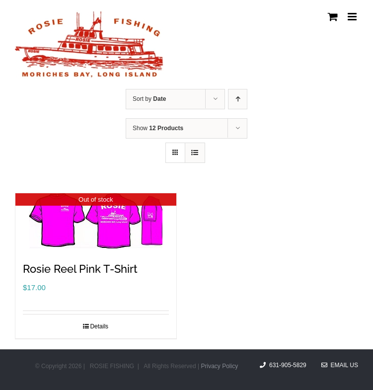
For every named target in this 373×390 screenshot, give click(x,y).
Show (158, 128)
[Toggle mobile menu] (353, 16)
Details (99, 326)
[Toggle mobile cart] (333, 16)
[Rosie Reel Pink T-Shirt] (95, 220)
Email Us (339, 365)
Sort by (149, 98)
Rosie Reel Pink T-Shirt (80, 268)
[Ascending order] (237, 99)
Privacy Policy (219, 366)
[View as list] (195, 152)
